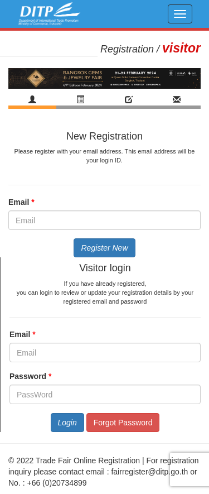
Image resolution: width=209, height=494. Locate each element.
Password (35, 376)
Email (27, 202)
